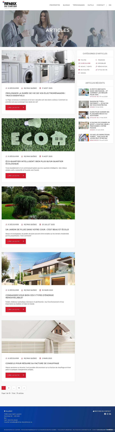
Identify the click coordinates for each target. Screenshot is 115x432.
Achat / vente (85, 66)
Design (82, 73)
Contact (101, 5)
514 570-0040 (13, 420)
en (110, 5)
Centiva (109, 429)
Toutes (82, 60)
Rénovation (101, 66)
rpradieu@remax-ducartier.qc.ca (21, 422)
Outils (91, 5)
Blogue (66, 5)
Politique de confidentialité (82, 429)
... (13, 388)
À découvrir (12, 88)
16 (19, 388)
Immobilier (101, 63)
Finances (100, 60)
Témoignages (79, 5)
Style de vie (101, 70)
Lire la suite (14, 107)
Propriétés (55, 5)
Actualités (83, 70)
